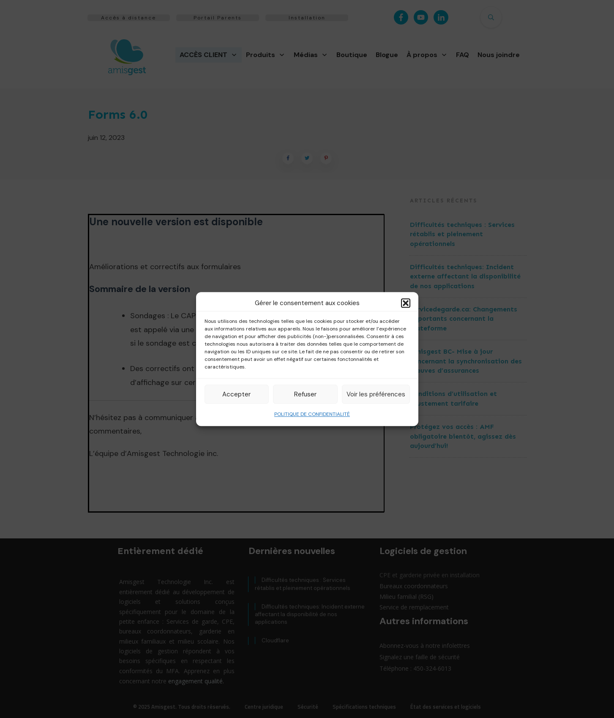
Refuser (305, 394)
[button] (405, 303)
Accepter (236, 394)
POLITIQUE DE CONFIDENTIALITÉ (312, 414)
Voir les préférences (376, 394)
